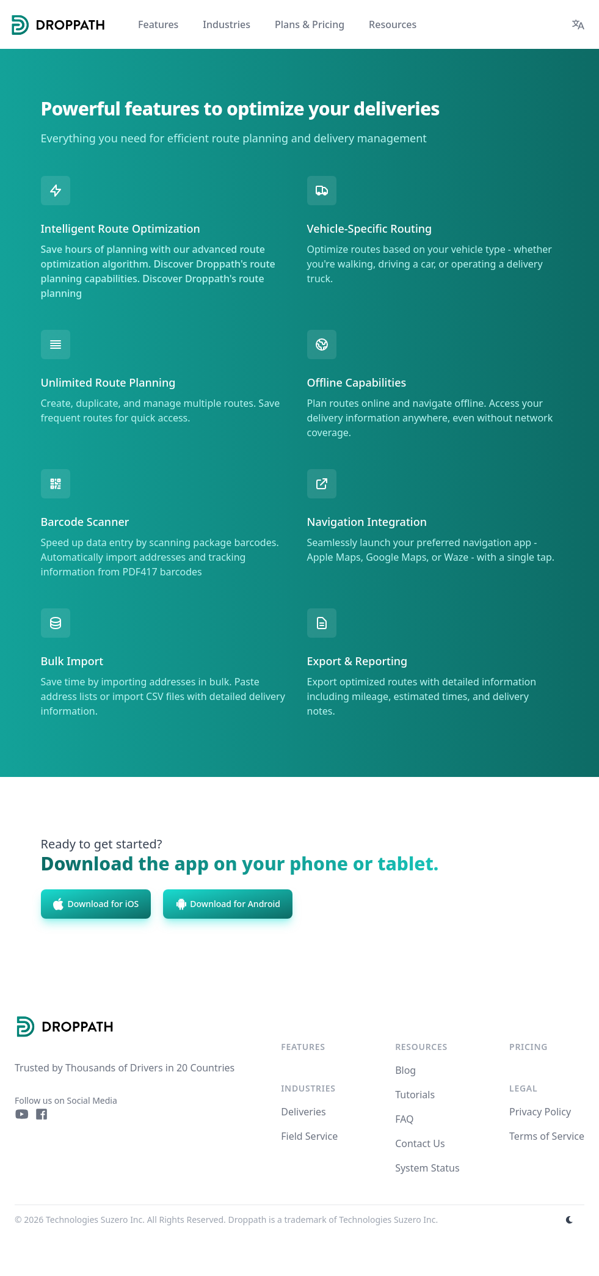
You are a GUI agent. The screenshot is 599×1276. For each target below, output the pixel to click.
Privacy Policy (540, 1111)
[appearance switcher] (569, 1219)
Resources (421, 1046)
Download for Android (227, 904)
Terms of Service (546, 1136)
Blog (405, 1070)
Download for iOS (96, 904)
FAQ (404, 1119)
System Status (427, 1168)
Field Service (309, 1136)
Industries (308, 1088)
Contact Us (420, 1143)
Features (303, 1046)
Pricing (528, 1046)
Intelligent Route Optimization (120, 228)
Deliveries (303, 1111)
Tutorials (415, 1094)
